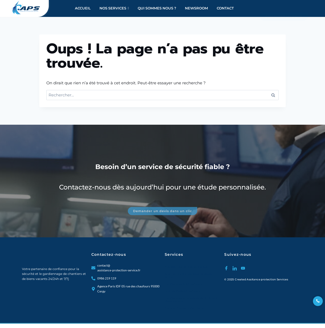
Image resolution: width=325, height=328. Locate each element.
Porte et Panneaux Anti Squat (185, 308)
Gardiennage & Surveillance (183, 284)
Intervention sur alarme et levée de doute (188, 275)
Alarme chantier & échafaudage (186, 267)
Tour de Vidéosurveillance (182, 291)
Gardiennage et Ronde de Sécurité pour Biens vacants (191, 299)
